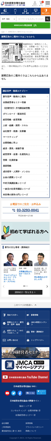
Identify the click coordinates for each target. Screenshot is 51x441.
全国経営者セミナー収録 (14, 102)
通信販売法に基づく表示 (11, 431)
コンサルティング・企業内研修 (24, 410)
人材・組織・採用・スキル (15, 125)
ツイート (41, 392)
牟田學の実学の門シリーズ (15, 194)
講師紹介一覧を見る (25, 292)
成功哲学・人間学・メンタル (16, 171)
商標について (31, 431)
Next (46, 286)
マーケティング (10, 137)
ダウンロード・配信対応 (14, 114)
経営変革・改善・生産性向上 (16, 154)
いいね (30, 393)
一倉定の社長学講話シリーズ (16, 189)
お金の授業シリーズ (12, 177)
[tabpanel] (10, 267)
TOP (2, 32)
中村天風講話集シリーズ (14, 183)
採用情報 (29, 423)
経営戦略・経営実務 (12, 119)
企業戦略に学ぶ (10, 143)
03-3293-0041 (25, 210)
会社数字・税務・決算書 (14, 131)
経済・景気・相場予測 (13, 148)
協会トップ (24, 406)
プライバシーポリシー (35, 427)
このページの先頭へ (25, 305)
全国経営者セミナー (24, 415)
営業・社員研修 (10, 160)
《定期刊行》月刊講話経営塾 (16, 108)
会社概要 (5, 423)
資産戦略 (7, 166)
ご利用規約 (6, 427)
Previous (2, 286)
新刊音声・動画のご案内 (14, 96)
